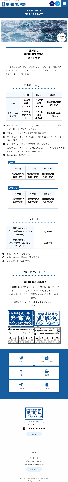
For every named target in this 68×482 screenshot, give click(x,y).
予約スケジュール (47, 361)
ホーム (21, 361)
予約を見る (34, 434)
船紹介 (47, 375)
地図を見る (34, 469)
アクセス (21, 388)
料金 (21, 375)
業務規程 (47, 388)
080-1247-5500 (34, 428)
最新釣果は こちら (61, 37)
